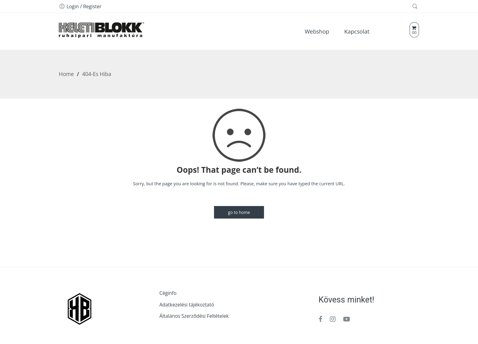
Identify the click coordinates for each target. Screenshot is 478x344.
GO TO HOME (239, 212)
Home (66, 74)
